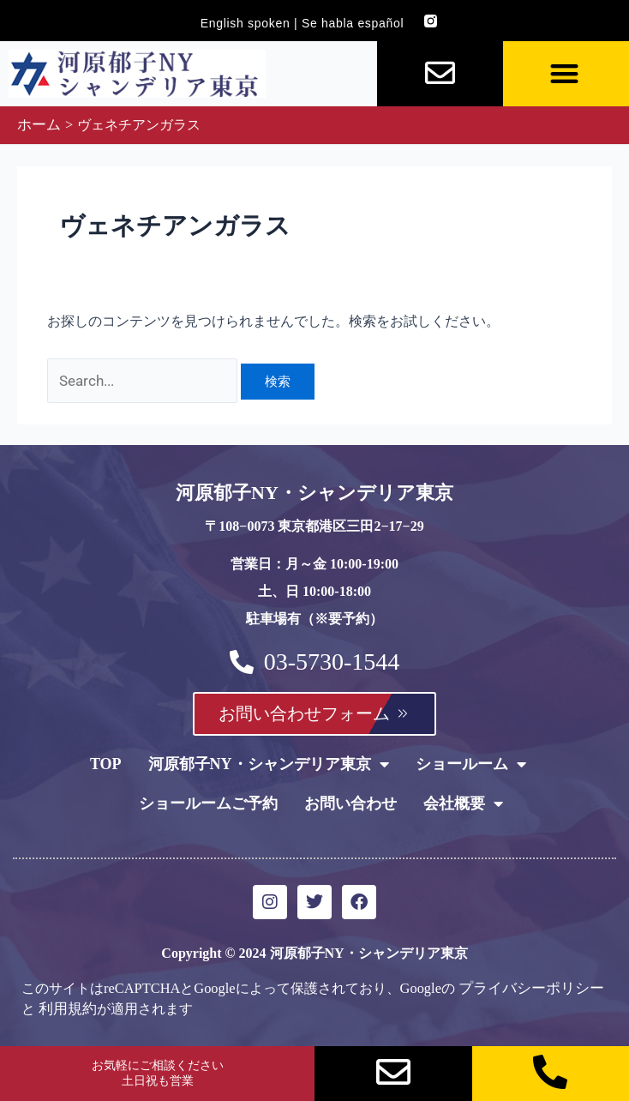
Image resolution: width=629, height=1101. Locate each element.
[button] (564, 74)
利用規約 (66, 1005)
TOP (106, 762)
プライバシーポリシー (527, 986)
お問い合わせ (350, 801)
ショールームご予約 (208, 801)
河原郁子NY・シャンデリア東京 (268, 762)
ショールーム (471, 762)
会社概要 (463, 801)
